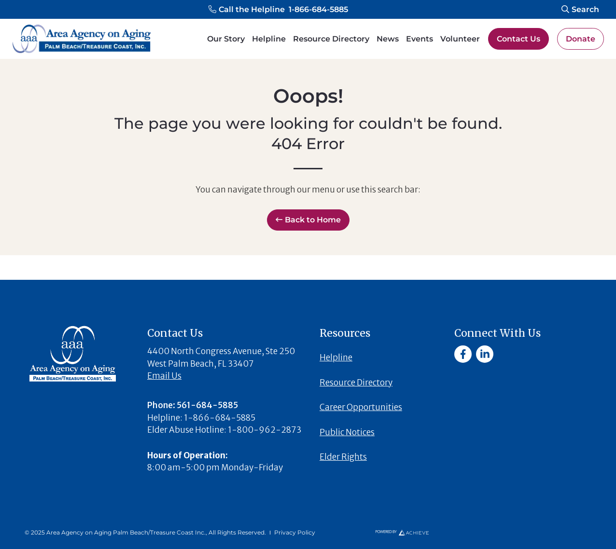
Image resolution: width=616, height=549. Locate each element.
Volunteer (460, 38)
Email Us (164, 376)
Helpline (269, 38)
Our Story (226, 38)
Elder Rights (343, 457)
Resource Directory (331, 38)
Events (419, 38)
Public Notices (347, 432)
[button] (278, 9)
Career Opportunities (361, 407)
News (388, 38)
